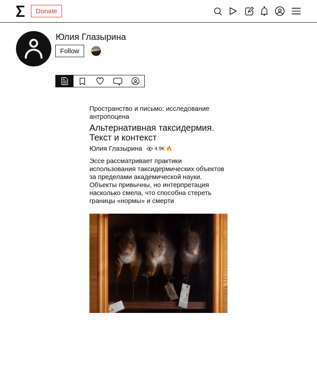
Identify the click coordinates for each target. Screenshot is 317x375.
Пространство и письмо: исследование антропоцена (149, 112)
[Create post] (248, 11)
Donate (46, 11)
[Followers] (96, 51)
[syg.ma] (20, 11)
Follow (69, 51)
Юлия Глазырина (115, 148)
